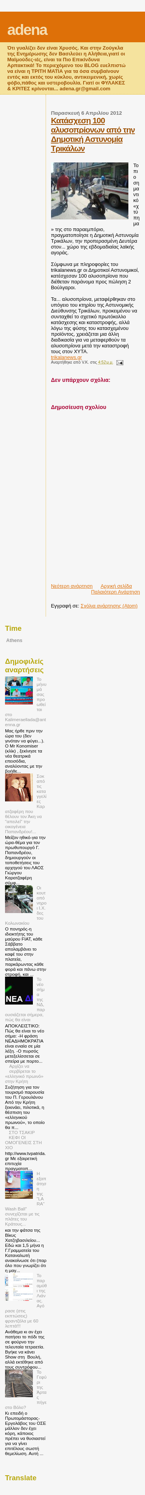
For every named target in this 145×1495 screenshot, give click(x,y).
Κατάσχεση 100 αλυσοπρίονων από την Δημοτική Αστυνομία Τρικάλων (93, 134)
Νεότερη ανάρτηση (72, 586)
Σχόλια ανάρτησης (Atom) (109, 606)
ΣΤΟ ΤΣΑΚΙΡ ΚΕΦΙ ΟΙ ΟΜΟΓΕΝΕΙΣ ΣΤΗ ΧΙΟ (23, 1140)
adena (27, 29)
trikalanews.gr (66, 357)
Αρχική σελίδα (116, 586)
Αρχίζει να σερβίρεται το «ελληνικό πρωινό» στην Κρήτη (24, 1073)
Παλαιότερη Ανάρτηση (115, 592)
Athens (14, 640)
